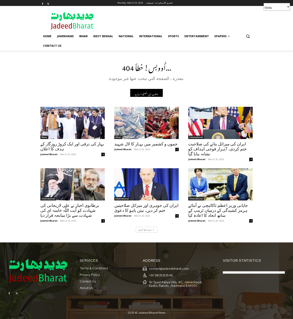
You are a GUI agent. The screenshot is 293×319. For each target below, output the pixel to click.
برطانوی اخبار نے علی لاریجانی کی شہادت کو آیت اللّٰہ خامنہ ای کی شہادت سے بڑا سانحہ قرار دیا (69, 211)
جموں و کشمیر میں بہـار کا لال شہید (146, 145)
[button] (248, 36)
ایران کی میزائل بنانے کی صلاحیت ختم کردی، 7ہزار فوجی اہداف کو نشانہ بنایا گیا (217, 150)
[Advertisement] (176, 20)
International (196, 138)
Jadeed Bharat (48, 155)
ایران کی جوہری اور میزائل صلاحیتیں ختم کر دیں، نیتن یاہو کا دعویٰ (146, 209)
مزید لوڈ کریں (146, 230)
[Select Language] (277, 7)
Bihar (44, 138)
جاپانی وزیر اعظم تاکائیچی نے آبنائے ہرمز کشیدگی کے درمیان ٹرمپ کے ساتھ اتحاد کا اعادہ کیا (218, 211)
